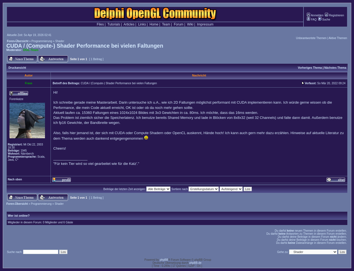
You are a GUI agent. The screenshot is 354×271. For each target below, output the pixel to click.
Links (142, 24)
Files (100, 24)
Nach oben (15, 179)
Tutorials (113, 24)
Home (154, 24)
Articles (129, 24)
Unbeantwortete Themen (311, 38)
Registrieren (334, 15)
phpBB (164, 259)
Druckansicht (17, 67)
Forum (179, 24)
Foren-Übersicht (17, 41)
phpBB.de (195, 262)
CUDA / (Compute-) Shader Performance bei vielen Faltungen (84, 46)
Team (166, 24)
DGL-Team (31, 50)
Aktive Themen (337, 38)
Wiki (190, 24)
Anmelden (315, 15)
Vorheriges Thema (310, 67)
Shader (59, 41)
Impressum (205, 24)
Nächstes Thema (335, 67)
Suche (324, 19)
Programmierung (41, 41)
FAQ (312, 19)
